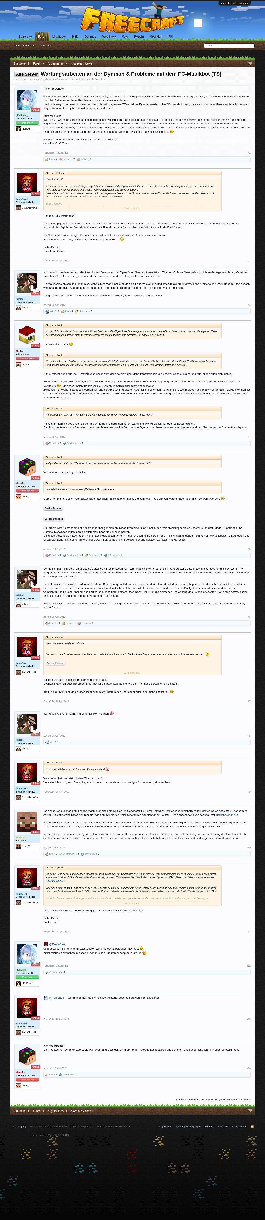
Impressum (165, 1126)
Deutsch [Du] (18, 1126)
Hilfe (75, 36)
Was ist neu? (44, 45)
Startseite (25, 36)
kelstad (20, 299)
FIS (171, 36)
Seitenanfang (239, 1126)
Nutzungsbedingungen (188, 1126)
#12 (249, 965)
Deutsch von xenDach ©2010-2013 (49, 1135)
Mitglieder (59, 36)
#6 (249, 617)
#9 (249, 791)
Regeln (139, 36)
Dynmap (90, 36)
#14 (249, 1068)
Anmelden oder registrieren (234, 3)
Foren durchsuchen (24, 45)
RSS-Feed (252, 1126)
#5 (249, 549)
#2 (249, 260)
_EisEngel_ (75, 79)
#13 (249, 1019)
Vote (125, 36)
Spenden (156, 36)
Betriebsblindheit (226, 814)
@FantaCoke (57, 944)
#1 (249, 153)
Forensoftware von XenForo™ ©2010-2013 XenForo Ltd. (61, 1126)
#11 (249, 931)
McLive (47, 437)
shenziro (47, 549)
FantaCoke (21, 199)
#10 (249, 847)
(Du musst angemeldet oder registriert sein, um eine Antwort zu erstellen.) (213, 1099)
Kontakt (209, 1126)
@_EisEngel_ (57, 997)
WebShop (109, 36)
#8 (249, 735)
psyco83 (47, 847)
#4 (249, 437)
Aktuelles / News (48, 79)
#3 (249, 305)
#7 (249, 701)
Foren (42, 36)
